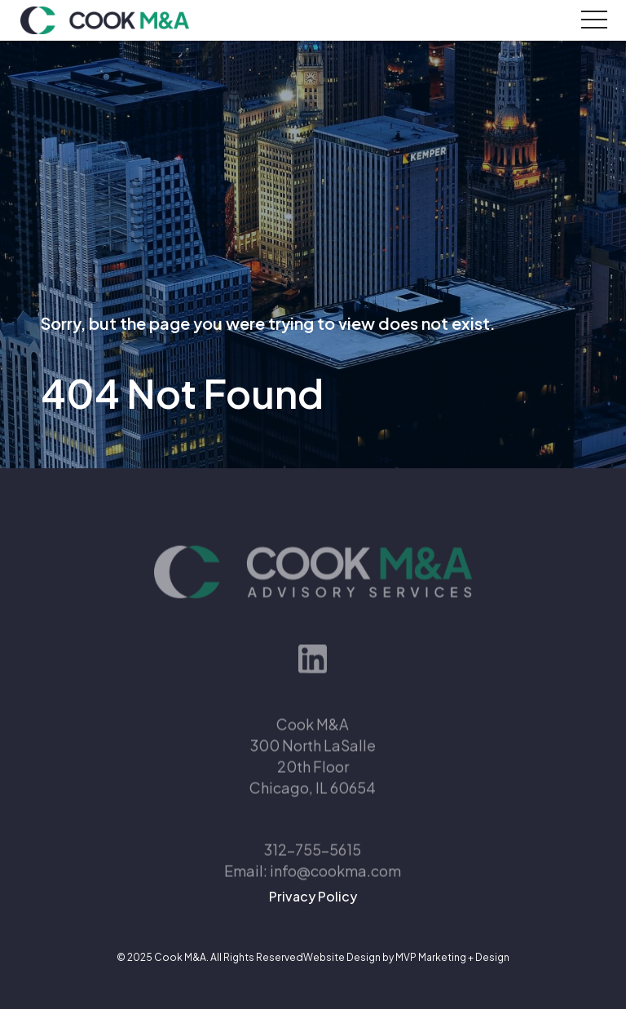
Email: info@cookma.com (312, 881)
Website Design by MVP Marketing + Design (406, 957)
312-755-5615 (312, 860)
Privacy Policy (313, 896)
